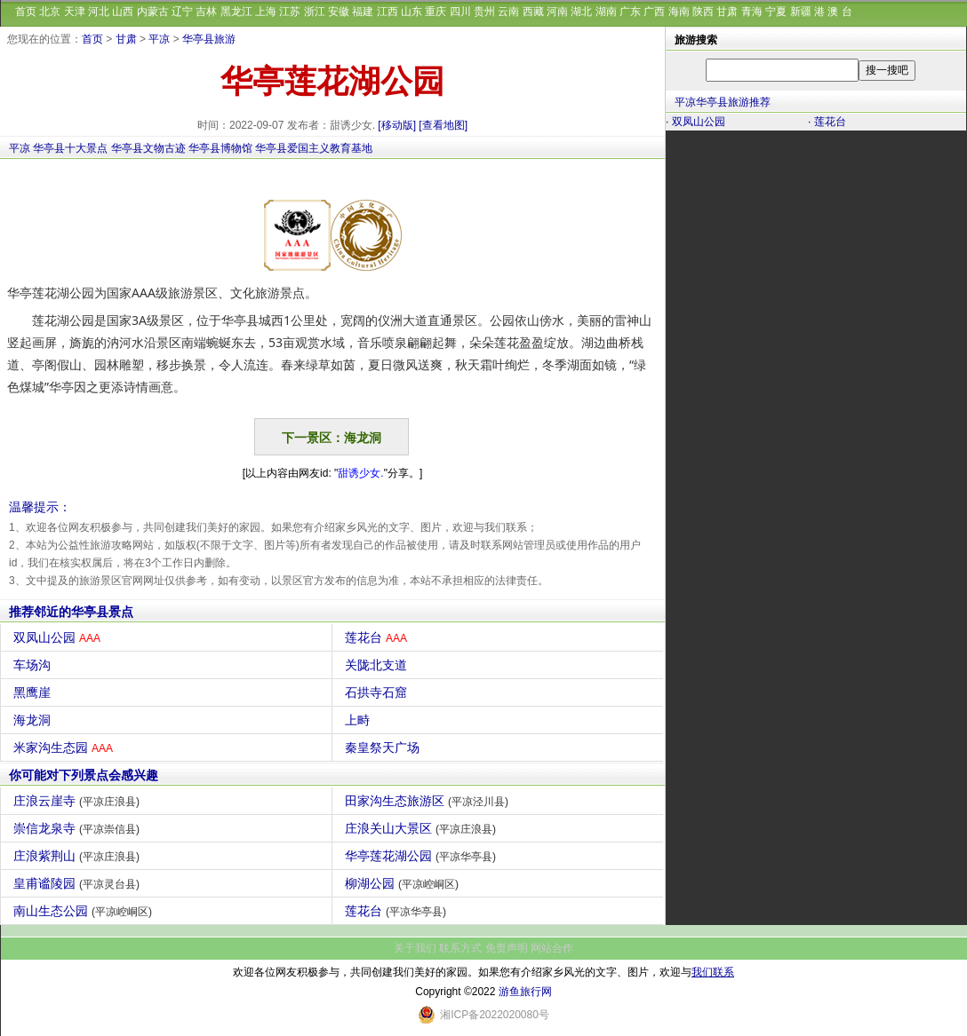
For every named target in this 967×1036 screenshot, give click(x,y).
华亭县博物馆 (220, 148)
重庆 (435, 11)
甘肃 (727, 11)
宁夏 (776, 11)
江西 (387, 11)
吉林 (206, 11)
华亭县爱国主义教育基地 (313, 148)
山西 (122, 11)
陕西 (703, 11)
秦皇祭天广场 (384, 747)
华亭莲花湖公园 (422, 856)
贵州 (484, 11)
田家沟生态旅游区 (429, 801)
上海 (265, 11)
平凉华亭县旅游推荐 (723, 102)
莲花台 (378, 637)
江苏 (289, 11)
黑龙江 (236, 11)
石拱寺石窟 (378, 692)
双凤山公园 (59, 637)
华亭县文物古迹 (148, 148)
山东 (411, 11)
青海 (752, 11)
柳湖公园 (404, 883)
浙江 (314, 11)
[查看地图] (443, 125)
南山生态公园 (84, 911)
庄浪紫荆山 (78, 856)
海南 (679, 11)
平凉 (159, 39)
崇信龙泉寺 (78, 828)
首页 (25, 11)
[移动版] (397, 125)
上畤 (359, 720)
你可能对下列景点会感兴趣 (83, 775)
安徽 (338, 11)
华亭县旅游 (209, 39)
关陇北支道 (378, 665)
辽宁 (182, 11)
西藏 (533, 11)
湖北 (581, 11)
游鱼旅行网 (525, 991)
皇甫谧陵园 (78, 883)
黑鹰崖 (34, 692)
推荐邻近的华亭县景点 (71, 612)
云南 (508, 11)
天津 (74, 11)
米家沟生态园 (65, 747)
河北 (98, 11)
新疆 (800, 11)
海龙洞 (34, 720)
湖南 (606, 11)
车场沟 (34, 665)
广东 (630, 11)
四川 (460, 11)
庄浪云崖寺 (78, 801)
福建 (362, 11)
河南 (557, 11)
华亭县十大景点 (70, 148)
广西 (654, 11)
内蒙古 (153, 11)
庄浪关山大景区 (422, 828)
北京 (49, 11)
